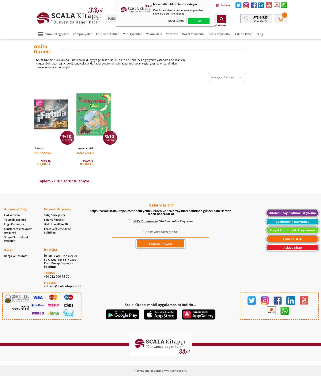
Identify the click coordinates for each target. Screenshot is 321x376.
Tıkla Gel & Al (292, 239)
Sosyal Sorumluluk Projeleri (16, 239)
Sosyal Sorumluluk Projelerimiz (292, 230)
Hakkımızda (12, 215)
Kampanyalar (82, 34)
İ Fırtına (38, 148)
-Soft (138, 370)
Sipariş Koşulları (54, 220)
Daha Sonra (176, 21)
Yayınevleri (154, 34)
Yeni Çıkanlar (132, 34)
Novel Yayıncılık (193, 34)
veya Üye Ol (260, 21)
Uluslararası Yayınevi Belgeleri (18, 230)
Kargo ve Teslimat (15, 256)
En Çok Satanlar (107, 34)
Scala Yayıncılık (219, 34)
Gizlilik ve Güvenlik (56, 224)
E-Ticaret (147, 370)
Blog (260, 34)
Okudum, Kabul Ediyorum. (160, 221)
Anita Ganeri (43, 152)
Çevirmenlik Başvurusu (292, 222)
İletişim (223, 5)
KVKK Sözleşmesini (145, 221)
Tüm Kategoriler (52, 34)
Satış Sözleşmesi (54, 215)
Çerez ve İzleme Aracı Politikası (57, 230)
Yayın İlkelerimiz (15, 220)
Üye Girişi (261, 17)
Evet (199, 21)
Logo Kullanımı (14, 224)
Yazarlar (172, 34)
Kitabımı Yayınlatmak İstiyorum (292, 213)
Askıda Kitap (244, 34)
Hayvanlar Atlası (86, 148)
